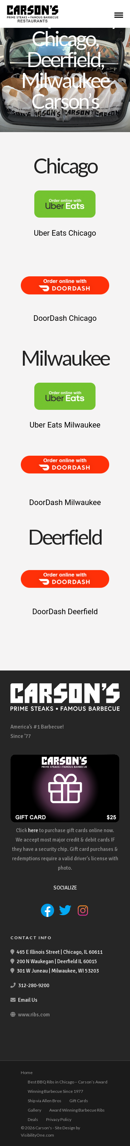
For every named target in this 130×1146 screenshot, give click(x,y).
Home (27, 1072)
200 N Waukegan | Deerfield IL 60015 (57, 961)
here (33, 830)
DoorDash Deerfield (65, 611)
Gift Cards (78, 1100)
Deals (33, 1119)
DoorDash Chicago (65, 318)
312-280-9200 (33, 985)
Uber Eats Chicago (65, 233)
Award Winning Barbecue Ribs (77, 1110)
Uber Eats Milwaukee (64, 425)
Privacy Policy (58, 1119)
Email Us (27, 1000)
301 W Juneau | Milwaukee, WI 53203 (58, 971)
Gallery (34, 1110)
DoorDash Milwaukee (65, 502)
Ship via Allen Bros (44, 1100)
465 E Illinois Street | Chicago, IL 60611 (60, 952)
